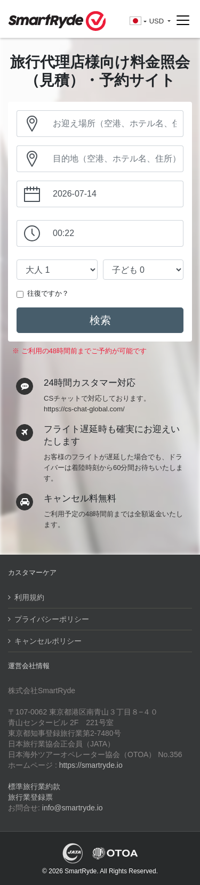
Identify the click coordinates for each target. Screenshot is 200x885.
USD (157, 21)
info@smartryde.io (72, 807)
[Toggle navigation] (182, 21)
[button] (138, 21)
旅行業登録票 (30, 797)
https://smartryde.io (91, 765)
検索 (100, 320)
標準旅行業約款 (34, 786)
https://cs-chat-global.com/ (84, 409)
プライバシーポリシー (51, 619)
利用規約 (29, 597)
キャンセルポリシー (48, 641)
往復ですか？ (48, 293)
